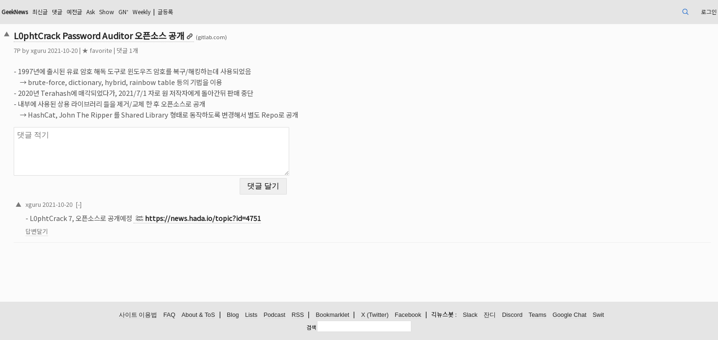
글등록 (268, 12)
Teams (538, 315)
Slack (470, 315)
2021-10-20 (127, 198)
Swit (598, 315)
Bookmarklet (332, 315)
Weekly (239, 12)
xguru (108, 50)
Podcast (274, 315)
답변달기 (106, 225)
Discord (512, 315)
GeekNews (90, 12)
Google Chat (569, 315)
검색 (311, 327)
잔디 (490, 315)
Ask (178, 12)
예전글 (159, 12)
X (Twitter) (374, 315)
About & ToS (198, 315)
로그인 (635, 12)
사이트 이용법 (138, 315)
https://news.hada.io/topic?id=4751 (272, 212)
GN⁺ (217, 12)
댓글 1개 (197, 50)
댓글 (140, 12)
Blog (233, 315)
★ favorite (166, 50)
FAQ (169, 315)
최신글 (120, 12)
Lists (251, 315)
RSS (298, 315)
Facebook (408, 315)
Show (198, 12)
